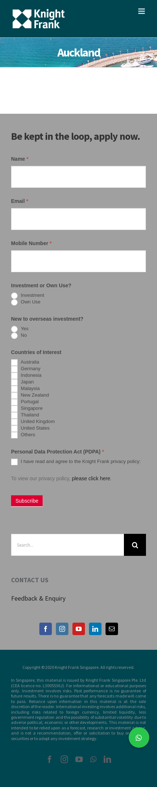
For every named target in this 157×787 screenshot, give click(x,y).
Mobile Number (31, 243)
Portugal (25, 402)
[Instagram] (62, 629)
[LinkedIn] (95, 629)
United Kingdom (33, 422)
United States (30, 428)
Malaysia (25, 389)
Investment (27, 295)
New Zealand (30, 395)
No (19, 335)
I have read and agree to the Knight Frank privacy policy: (76, 462)
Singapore (27, 408)
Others (23, 435)
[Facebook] (45, 629)
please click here (91, 478)
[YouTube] (78, 629)
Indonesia (26, 375)
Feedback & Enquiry (38, 598)
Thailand (25, 415)
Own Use (25, 302)
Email (19, 201)
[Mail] (112, 629)
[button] (139, 737)
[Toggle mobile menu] (142, 11)
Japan (22, 382)
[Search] (135, 545)
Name (19, 159)
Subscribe (26, 501)
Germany (25, 369)
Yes (20, 329)
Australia (25, 362)
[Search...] (67, 545)
